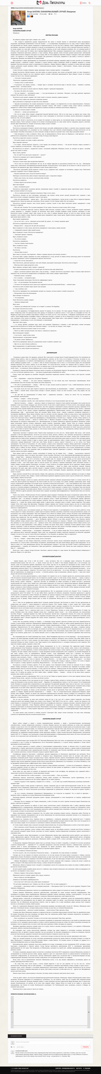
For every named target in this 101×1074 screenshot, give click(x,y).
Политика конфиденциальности (65, 1068)
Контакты (79, 1068)
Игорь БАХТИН (33, 14)
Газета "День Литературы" (20, 1068)
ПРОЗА (13, 8)
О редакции (86, 1068)
